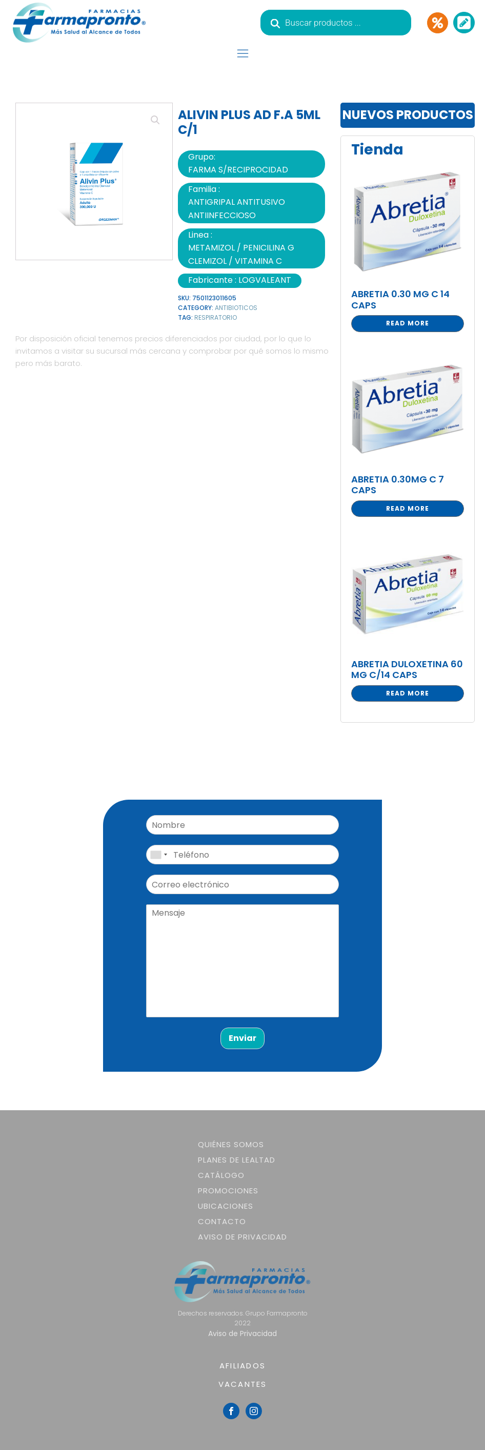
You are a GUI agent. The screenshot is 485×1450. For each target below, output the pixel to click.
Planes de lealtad (236, 1159)
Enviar (242, 1038)
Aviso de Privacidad (242, 1236)
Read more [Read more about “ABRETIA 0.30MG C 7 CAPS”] (407, 508)
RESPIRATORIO (215, 317)
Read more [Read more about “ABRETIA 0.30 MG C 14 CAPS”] (407, 323)
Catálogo (221, 1175)
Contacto (222, 1221)
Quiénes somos (231, 1144)
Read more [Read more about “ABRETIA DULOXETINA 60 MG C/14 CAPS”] (407, 693)
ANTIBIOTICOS (236, 307)
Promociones (228, 1190)
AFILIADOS (242, 1365)
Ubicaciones (225, 1206)
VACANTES (242, 1384)
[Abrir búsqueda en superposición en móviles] (336, 22)
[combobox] (158, 854)
